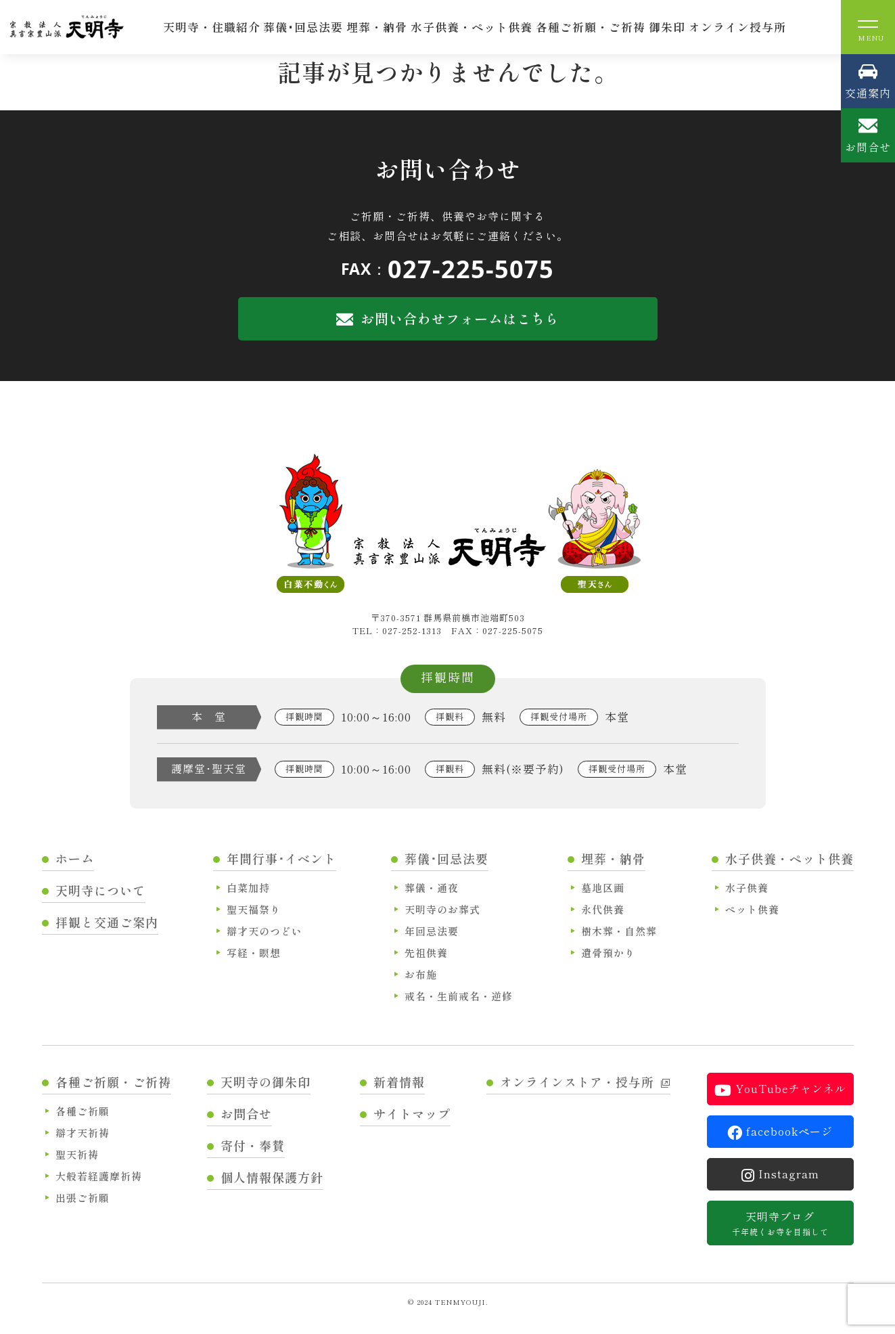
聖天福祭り (254, 909)
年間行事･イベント (281, 858)
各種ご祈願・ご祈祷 (590, 26)
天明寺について (100, 890)
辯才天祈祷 (82, 1133)
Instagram (780, 1174)
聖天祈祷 (77, 1154)
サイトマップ (412, 1113)
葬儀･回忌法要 (303, 26)
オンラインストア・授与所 (585, 1081)
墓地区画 (602, 888)
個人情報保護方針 (272, 1177)
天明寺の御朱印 (266, 1081)
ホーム (74, 858)
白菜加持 (248, 888)
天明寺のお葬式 (442, 909)
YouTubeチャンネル (780, 1089)
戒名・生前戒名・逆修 (459, 996)
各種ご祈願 (82, 1111)
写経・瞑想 (254, 953)
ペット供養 (752, 909)
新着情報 (399, 1081)
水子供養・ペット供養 (471, 26)
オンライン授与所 (737, 26)
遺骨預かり (608, 953)
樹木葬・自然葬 (619, 931)
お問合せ (246, 1113)
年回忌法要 (432, 931)
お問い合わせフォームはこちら (447, 318)
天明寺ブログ (780, 1223)
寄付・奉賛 (253, 1145)
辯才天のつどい (264, 931)
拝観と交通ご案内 (106, 922)
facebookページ (780, 1131)
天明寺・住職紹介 (211, 26)
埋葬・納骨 (376, 26)
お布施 (421, 974)
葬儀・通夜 (432, 888)
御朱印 (667, 26)
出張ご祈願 (82, 1198)
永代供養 (602, 909)
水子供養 (746, 888)
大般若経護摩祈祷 (98, 1176)
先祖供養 (426, 953)
